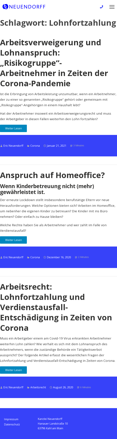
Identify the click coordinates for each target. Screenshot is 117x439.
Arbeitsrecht (38, 387)
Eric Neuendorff (13, 146)
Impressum (11, 419)
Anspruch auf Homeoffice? (52, 175)
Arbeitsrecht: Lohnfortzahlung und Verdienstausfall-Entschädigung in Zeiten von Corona (56, 307)
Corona (35, 146)
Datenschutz (12, 424)
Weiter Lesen (13, 128)
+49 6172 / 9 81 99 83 (102, 7)
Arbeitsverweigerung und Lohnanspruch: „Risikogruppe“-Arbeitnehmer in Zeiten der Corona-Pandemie (54, 63)
